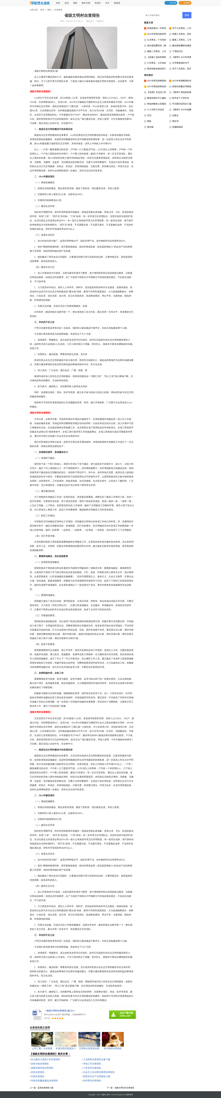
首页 (58, 3)
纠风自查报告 (37, 1076)
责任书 (175, 121)
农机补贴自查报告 (40, 1063)
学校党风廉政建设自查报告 (44, 1080)
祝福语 (117, 3)
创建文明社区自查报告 (124, 1088)
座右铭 (150, 127)
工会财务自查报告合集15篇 (96, 1059)
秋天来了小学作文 (180, 98)
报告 (75, 3)
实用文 (98, 3)
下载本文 (100, 21)
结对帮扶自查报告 (92, 1080)
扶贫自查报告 (37, 1072)
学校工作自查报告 (92, 1063)
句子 (107, 3)
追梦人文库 (105, 1095)
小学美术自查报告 (92, 1068)
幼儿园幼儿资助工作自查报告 (45, 1059)
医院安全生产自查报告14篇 (96, 1076)
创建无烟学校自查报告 (42, 1068)
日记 (149, 115)
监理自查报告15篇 (45, 1088)
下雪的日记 (177, 51)
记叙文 (175, 115)
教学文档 (86, 3)
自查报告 (58, 10)
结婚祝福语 (177, 127)
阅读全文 (90, 21)
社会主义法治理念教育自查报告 (99, 1072)
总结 (67, 3)
